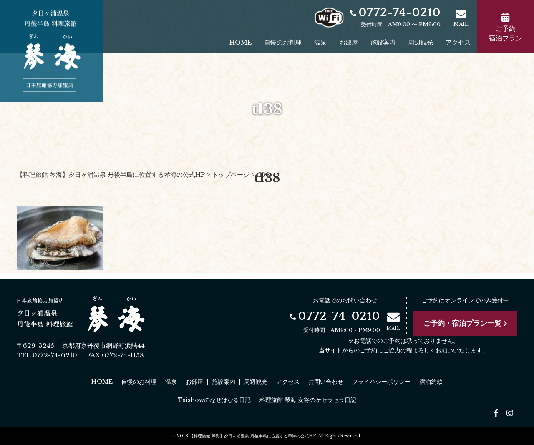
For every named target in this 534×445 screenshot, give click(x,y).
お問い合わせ (325, 381)
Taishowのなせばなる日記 (214, 400)
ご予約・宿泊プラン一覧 (465, 323)
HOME (240, 42)
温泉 (320, 42)
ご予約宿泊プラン (505, 27)
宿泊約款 (431, 381)
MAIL (461, 18)
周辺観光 (420, 42)
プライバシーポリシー (381, 381)
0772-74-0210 (395, 13)
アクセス (458, 42)
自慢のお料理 (283, 42)
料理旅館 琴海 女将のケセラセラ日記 (307, 400)
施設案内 (382, 42)
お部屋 (348, 42)
